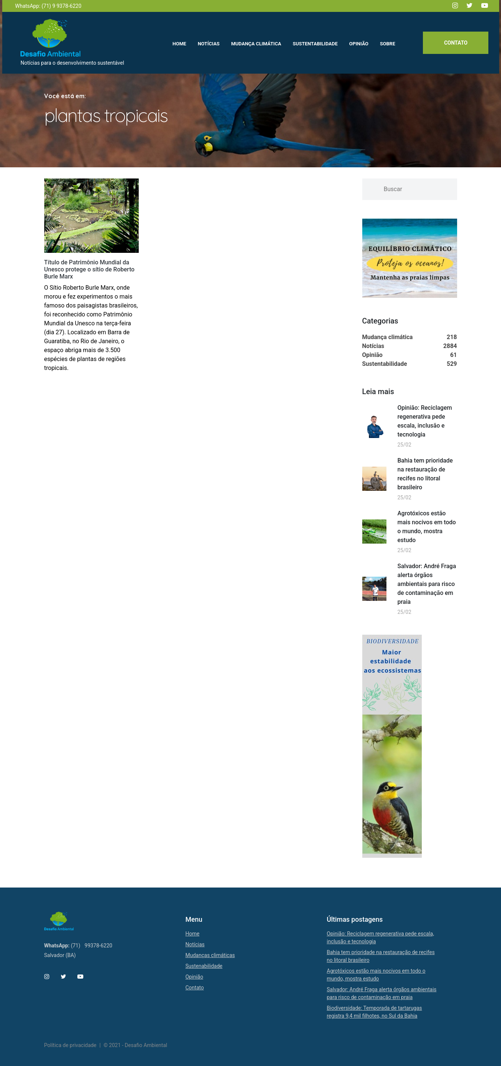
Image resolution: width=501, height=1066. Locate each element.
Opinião (194, 977)
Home (193, 934)
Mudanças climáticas (210, 955)
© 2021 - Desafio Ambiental (135, 1045)
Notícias (195, 944)
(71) (75, 946)
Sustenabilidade (204, 966)
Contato (455, 43)
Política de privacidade (70, 1045)
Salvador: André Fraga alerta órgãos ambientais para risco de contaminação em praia (427, 584)
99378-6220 (98, 946)
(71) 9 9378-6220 (61, 6)
